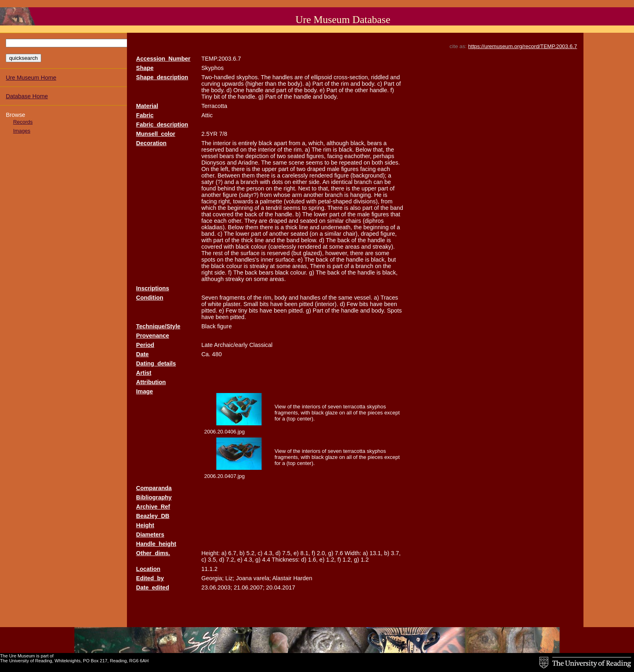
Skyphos (212, 68)
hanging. (361, 195)
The (266, 77)
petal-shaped (335, 201)
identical (342, 182)
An (326, 182)
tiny (242, 310)
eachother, (358, 156)
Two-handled (218, 77)
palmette (271, 201)
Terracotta (214, 106)
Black (208, 326)
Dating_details (156, 363)
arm (297, 195)
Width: (352, 553)
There (335, 208)
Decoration (151, 143)
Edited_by (150, 578)
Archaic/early (230, 345)
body (281, 297)
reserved (212, 149)
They (250, 221)
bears (374, 143)
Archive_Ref (153, 506)
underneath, (336, 227)
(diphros (373, 221)
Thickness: (286, 559)
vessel (209, 156)
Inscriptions (152, 288)
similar (335, 221)
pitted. (209, 310)
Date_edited (152, 587)
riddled (380, 77)
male (333, 169)
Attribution (151, 382)
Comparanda (154, 488)
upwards (232, 83)
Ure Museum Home (31, 77)
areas (352, 246)
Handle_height (156, 544)
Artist (144, 373)
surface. (285, 259)
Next (304, 188)
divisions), (366, 201)
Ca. (205, 354)
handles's (247, 259)
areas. (278, 279)
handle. (379, 90)
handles (283, 77)
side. (315, 182)
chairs (353, 221)
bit (217, 96)
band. (208, 233)
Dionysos (213, 162)
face (206, 221)
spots (208, 259)
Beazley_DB (152, 516)
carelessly (295, 175)
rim (345, 83)
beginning (240, 208)
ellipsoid (321, 77)
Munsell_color (155, 134)
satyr (207, 182)
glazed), (313, 253)
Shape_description (162, 77)
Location (148, 569)
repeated (350, 162)
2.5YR (209, 134)
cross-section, (352, 77)
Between (229, 175)
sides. (392, 162)
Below (363, 149)
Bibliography (154, 497)
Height (145, 525)
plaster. (232, 304)
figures (350, 169)
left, (225, 169)
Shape (145, 68)
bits (264, 304)
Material (147, 106)
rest (218, 253)
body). (296, 83)
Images (21, 131)
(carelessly (282, 246)
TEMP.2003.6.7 (221, 58)
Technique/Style (158, 326)
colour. (298, 272)
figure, (388, 233)
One (238, 90)
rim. (298, 149)
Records (22, 122)
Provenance (152, 335)
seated (296, 156)
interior (222, 143)
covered (223, 214)
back (251, 214)
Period (145, 345)
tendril (273, 208)
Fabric (145, 115)
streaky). (383, 246)
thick (291, 227)
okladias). (213, 227)
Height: (210, 553)
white (215, 304)
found (208, 188)
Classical (261, 345)
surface (250, 253)
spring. (317, 208)
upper (269, 169)
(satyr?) (249, 195)
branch (249, 182)
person (255, 188)
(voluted (294, 201)
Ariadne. (249, 162)
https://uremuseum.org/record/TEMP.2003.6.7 (522, 46)
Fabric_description (162, 124)
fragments (232, 297)
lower (321, 214)
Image (144, 391)
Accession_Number (163, 58)
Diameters (150, 534)
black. (346, 149)
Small (250, 304)
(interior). (326, 304)
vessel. (363, 297)
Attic (207, 115)
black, (358, 143)
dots (277, 182)
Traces (389, 297)
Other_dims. (153, 553)
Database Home (27, 96)
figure (341, 175)
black (266, 143)
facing (334, 156)
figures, (315, 156)
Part (317, 83)
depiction (257, 156)
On (205, 169)
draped (316, 169)
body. (369, 83)
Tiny (206, 96)
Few (352, 304)
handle (254, 90)
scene (296, 162)
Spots (394, 310)
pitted (306, 304)
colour (258, 246)
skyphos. (247, 77)
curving (210, 83)
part (281, 90)
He (377, 195)
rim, (268, 297)
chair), (351, 233)
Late (207, 345)
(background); (369, 175)
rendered (321, 175)
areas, (300, 266)
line (303, 227)
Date (142, 354)
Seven (209, 297)
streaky (258, 266)
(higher (254, 83)
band (232, 149)
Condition (149, 297)
